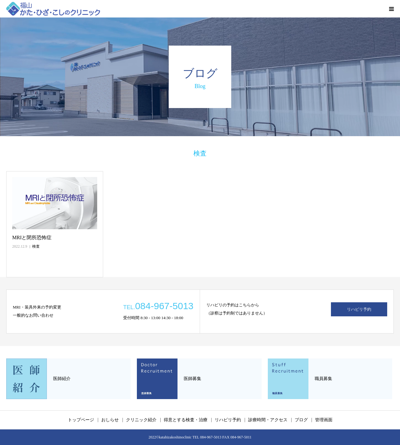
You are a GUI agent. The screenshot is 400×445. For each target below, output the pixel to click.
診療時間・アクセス (268, 420)
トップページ (81, 420)
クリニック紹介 (141, 420)
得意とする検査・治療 (186, 420)
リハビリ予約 (359, 309)
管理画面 (323, 420)
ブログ (301, 420)
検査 (36, 246)
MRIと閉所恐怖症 (32, 237)
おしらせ (110, 420)
